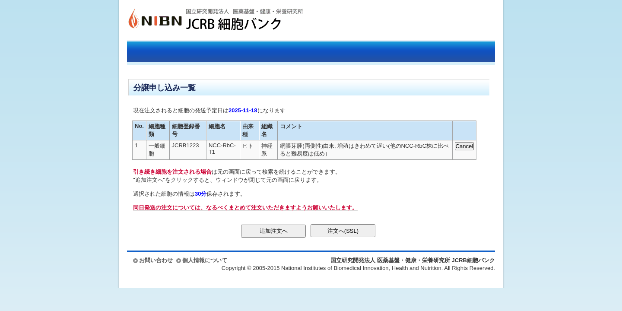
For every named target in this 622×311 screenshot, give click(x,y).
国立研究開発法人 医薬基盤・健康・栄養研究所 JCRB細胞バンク (206, 20)
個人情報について (204, 260)
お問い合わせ (156, 260)
